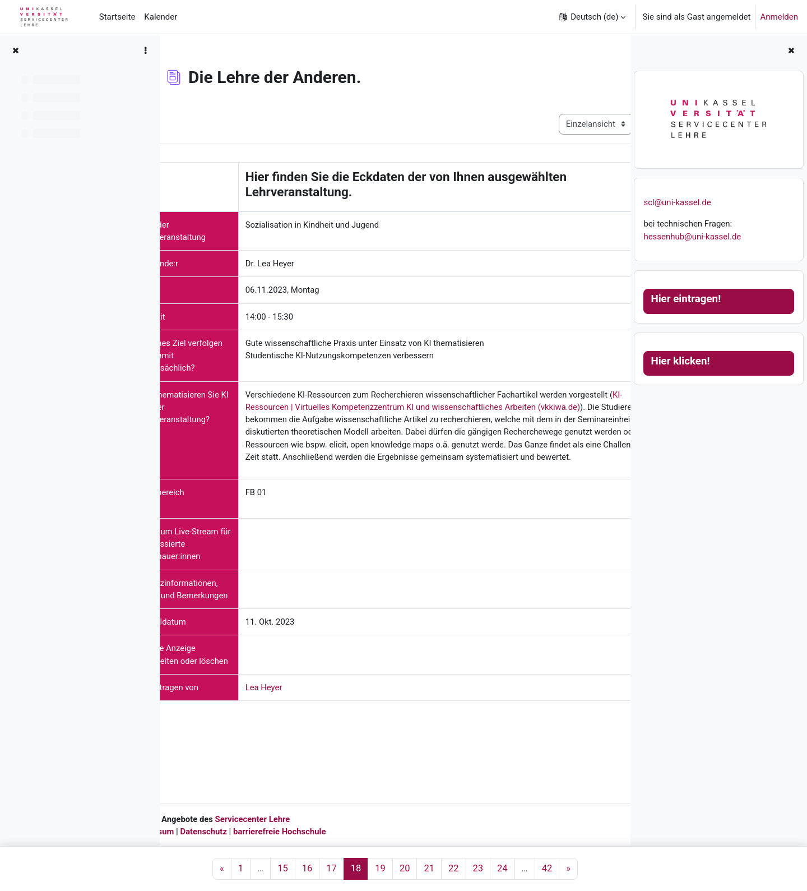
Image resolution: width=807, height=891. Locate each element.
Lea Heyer (301, 754)
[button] (591, 17)
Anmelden (779, 17)
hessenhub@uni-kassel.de (692, 237)
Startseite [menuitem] (117, 17)
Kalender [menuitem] (160, 17)
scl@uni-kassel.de (677, 202)
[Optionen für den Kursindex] (145, 50)
